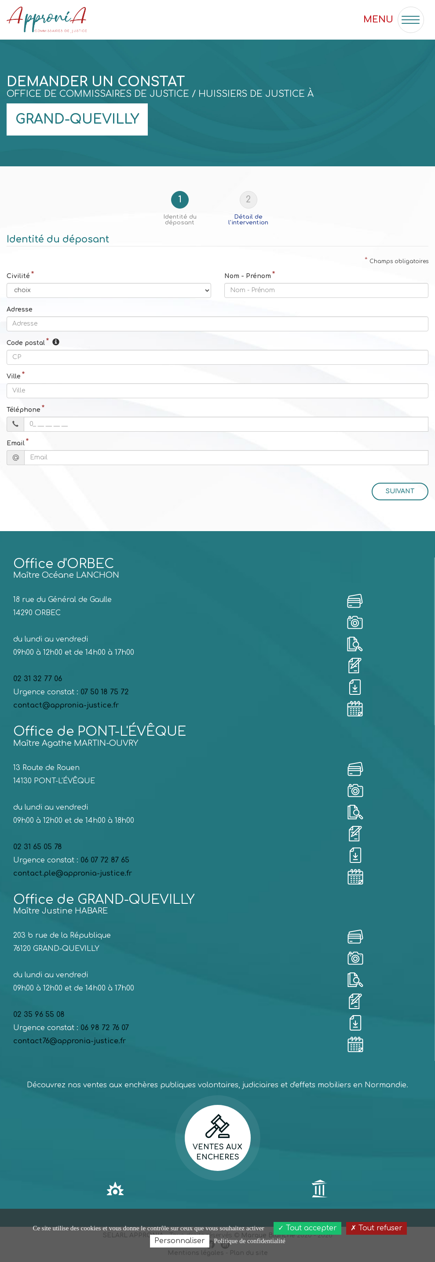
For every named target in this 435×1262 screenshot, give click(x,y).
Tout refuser (376, 1228)
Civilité (18, 276)
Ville (14, 376)
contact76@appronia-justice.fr (69, 1041)
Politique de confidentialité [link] (249, 1240)
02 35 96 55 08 (39, 1015)
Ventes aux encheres (218, 1137)
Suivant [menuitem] (400, 491)
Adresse (20, 309)
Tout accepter (307, 1228)
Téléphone (23, 410)
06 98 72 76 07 (104, 1028)
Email (16, 443)
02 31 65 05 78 (37, 847)
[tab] (183, 208)
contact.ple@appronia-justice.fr (72, 873)
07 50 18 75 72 (104, 692)
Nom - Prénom (247, 276)
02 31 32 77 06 (37, 679)
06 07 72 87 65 (104, 860)
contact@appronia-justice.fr (66, 705)
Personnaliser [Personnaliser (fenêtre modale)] (179, 1241)
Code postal (26, 343)
